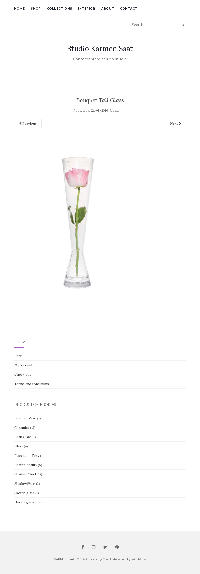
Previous (28, 123)
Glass (18, 446)
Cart (18, 356)
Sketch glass (24, 493)
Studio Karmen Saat (100, 48)
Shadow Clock (25, 474)
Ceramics (21, 427)
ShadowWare (24, 483)
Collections (59, 8)
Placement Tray (26, 455)
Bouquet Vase (25, 418)
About (107, 8)
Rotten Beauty (25, 465)
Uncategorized (26, 502)
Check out (22, 374)
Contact (128, 8)
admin (119, 111)
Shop (36, 8)
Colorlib (108, 559)
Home (19, 8)
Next (175, 123)
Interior (86, 8)
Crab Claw (22, 437)
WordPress (138, 559)
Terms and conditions (31, 384)
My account (23, 365)
